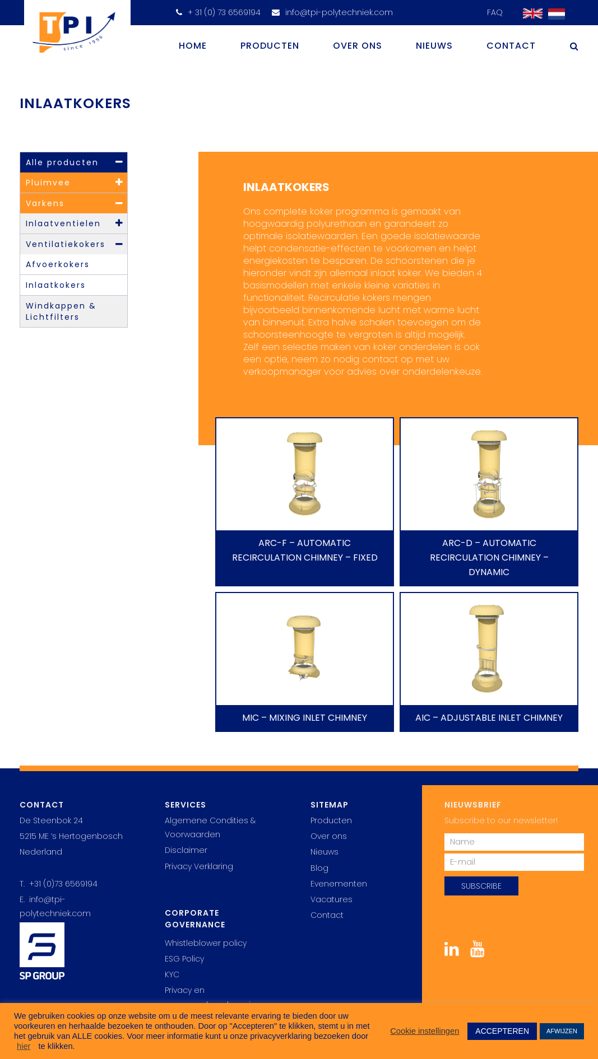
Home (193, 45)
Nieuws (434, 45)
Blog (319, 868)
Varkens (45, 203)
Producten (269, 45)
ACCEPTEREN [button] (502, 1031)
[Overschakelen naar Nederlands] (554, 14)
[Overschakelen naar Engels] (530, 14)
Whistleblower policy (206, 943)
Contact (511, 45)
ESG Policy (184, 958)
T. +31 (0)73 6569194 (59, 883)
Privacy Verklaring (199, 866)
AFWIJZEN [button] (561, 1031)
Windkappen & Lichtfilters (61, 311)
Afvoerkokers (58, 264)
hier (23, 1046)
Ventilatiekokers (65, 244)
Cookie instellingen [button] (424, 1031)
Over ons (357, 45)
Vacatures (331, 899)
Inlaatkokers (56, 285)
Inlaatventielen (63, 223)
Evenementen (338, 883)
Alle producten (62, 162)
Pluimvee (48, 182)
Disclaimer (186, 850)
